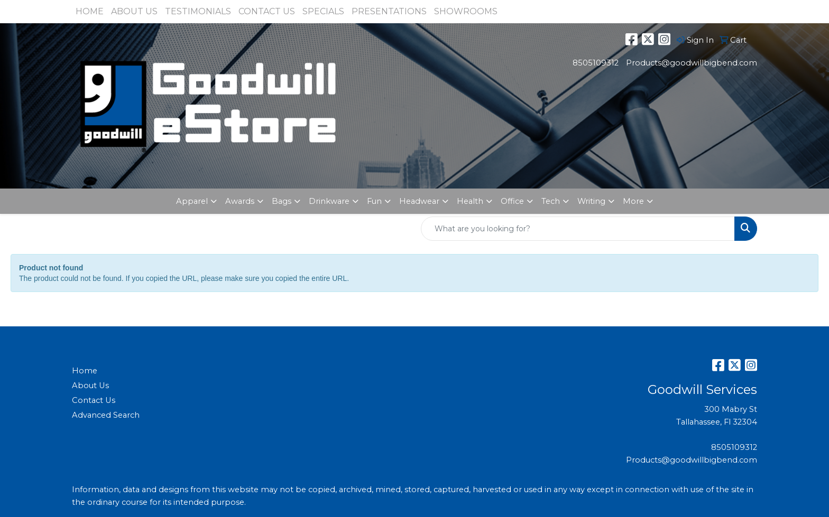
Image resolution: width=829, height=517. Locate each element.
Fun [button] (374, 201)
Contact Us (93, 400)
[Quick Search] (578, 229)
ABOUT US (134, 11)
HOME (90, 11)
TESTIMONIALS (198, 11)
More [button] (633, 201)
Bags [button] (281, 201)
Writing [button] (591, 201)
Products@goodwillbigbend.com (691, 63)
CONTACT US (266, 11)
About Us (90, 385)
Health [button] (470, 201)
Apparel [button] (192, 201)
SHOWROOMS (466, 11)
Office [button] (512, 201)
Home (84, 370)
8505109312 (596, 63)
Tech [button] (550, 201)
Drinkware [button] (329, 201)
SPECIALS (323, 11)
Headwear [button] (419, 201)
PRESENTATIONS (389, 11)
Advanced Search (106, 415)
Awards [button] (239, 201)
